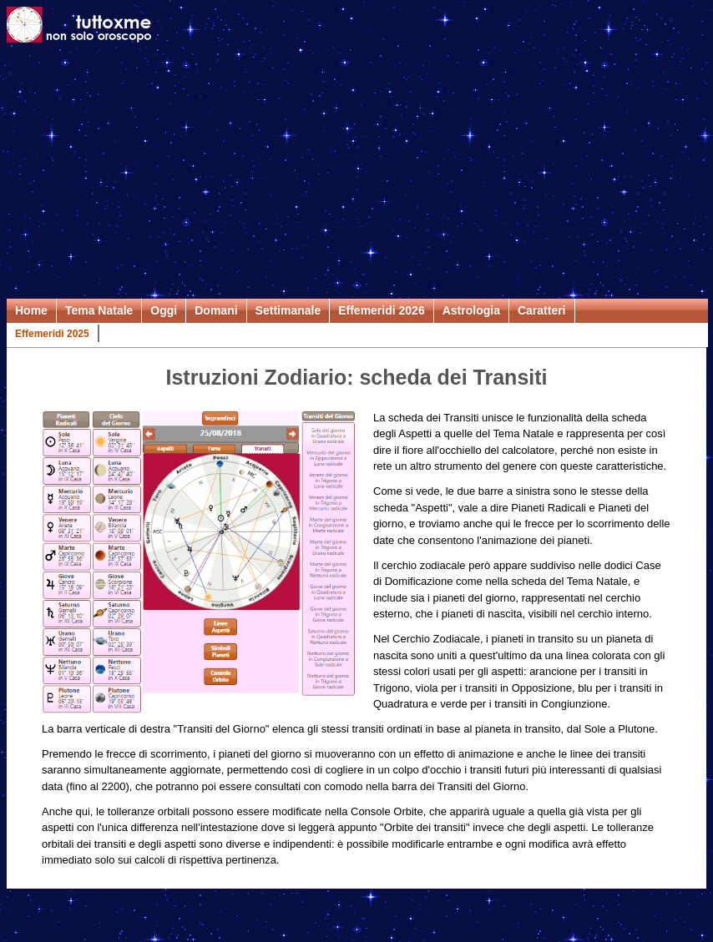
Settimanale (288, 310)
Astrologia (471, 310)
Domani (216, 310)
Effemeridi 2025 (52, 334)
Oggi (163, 310)
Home (31, 310)
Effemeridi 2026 (381, 310)
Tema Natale (99, 310)
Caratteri (542, 310)
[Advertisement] (356, 173)
